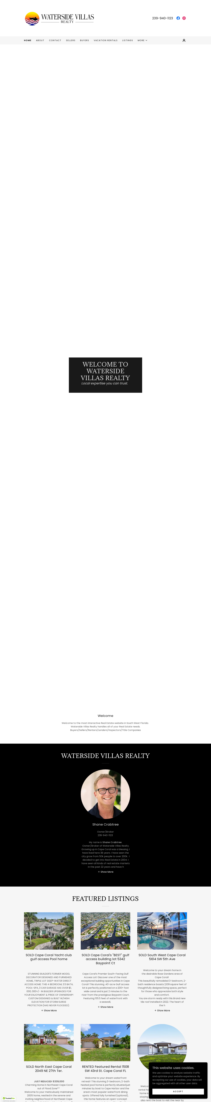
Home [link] (27, 40)
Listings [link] (127, 40)
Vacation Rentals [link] (106, 40)
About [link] (40, 40)
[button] (143, 40)
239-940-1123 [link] (162, 18)
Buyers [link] (84, 40)
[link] (59, 18)
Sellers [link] (70, 40)
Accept (178, 1091)
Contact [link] (55, 40)
